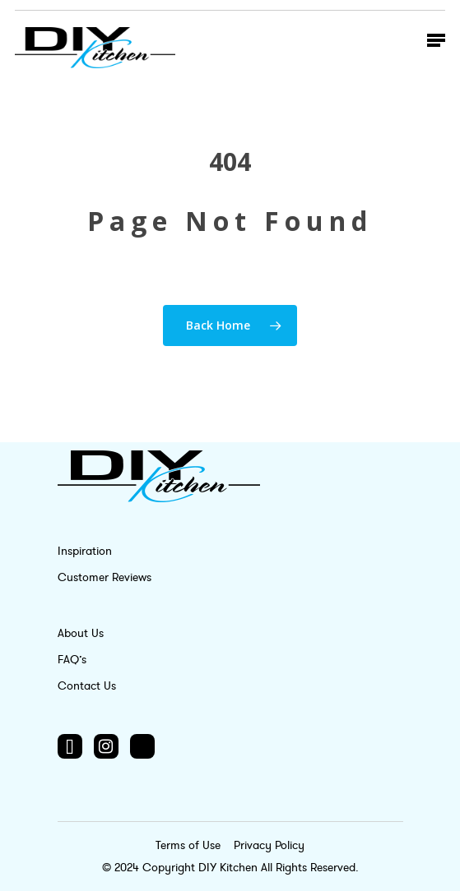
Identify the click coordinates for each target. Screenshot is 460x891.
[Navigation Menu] (436, 39)
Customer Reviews (104, 577)
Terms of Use (190, 845)
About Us (81, 633)
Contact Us (87, 686)
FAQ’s (72, 659)
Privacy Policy (269, 845)
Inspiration (85, 551)
